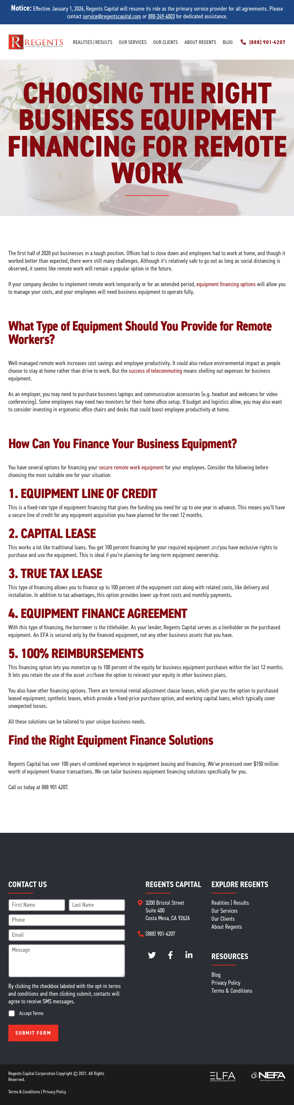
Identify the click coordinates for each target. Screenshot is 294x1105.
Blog (228, 42)
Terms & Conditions (231, 991)
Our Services (133, 42)
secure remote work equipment (131, 467)
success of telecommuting (155, 371)
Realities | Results (92, 42)
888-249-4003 (161, 16)
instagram (170, 955)
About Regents (200, 42)
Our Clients (165, 42)
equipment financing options (226, 284)
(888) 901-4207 (267, 42)
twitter (152, 955)
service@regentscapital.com (112, 16)
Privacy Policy (225, 983)
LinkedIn (189, 955)
